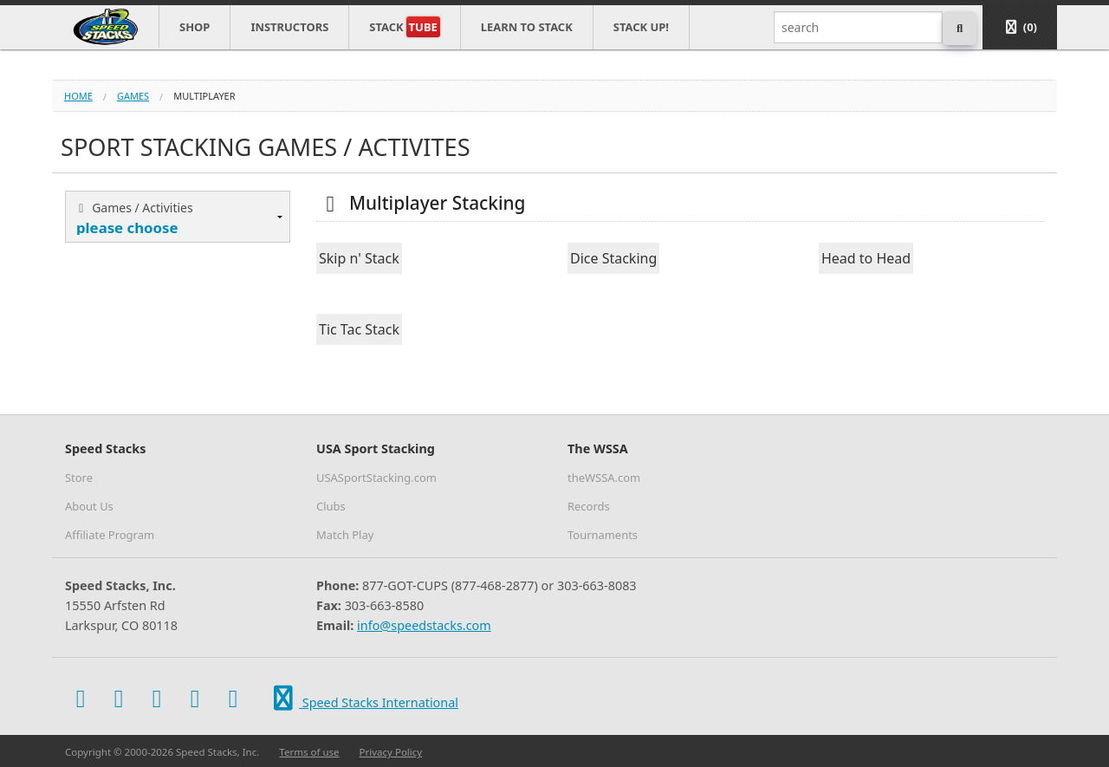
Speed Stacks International (363, 699)
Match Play (344, 535)
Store (79, 477)
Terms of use (309, 751)
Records (588, 506)
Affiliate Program (109, 535)
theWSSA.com (603, 477)
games (133, 95)
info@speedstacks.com (424, 625)
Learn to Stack (527, 27)
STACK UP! (641, 27)
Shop (194, 27)
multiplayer (204, 95)
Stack (404, 26)
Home (78, 95)
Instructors (289, 27)
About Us (89, 506)
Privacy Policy (391, 751)
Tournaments (602, 535)
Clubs (331, 506)
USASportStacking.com (376, 477)
